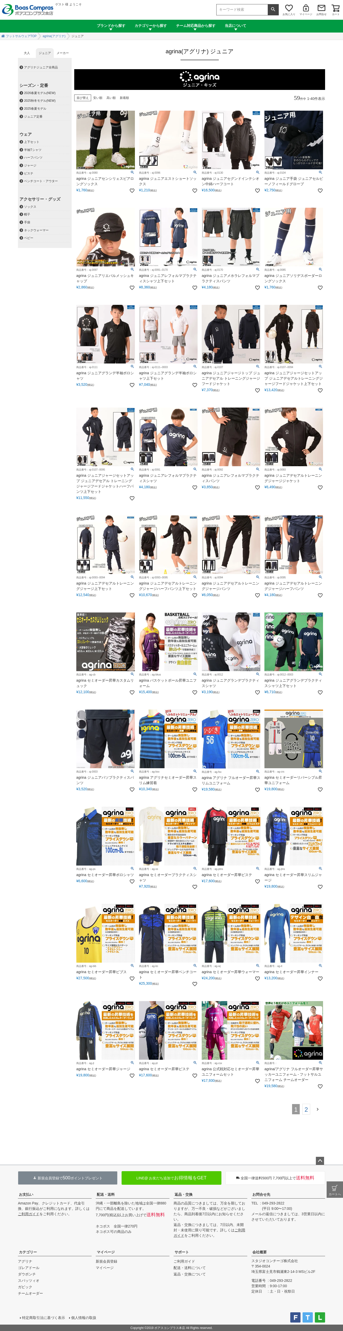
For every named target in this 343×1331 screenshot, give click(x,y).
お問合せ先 (261, 1194)
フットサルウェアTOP (21, 36)
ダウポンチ (27, 1274)
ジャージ (30, 165)
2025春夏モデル (35, 108)
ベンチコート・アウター (41, 181)
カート (336, 14)
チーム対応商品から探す (196, 26)
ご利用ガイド (28, 1214)
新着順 (124, 98)
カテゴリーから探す (151, 26)
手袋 (27, 222)
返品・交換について (190, 1274)
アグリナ (25, 1261)
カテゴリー (28, 1252)
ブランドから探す (111, 26)
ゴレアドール (28, 1268)
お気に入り (289, 14)
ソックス (30, 207)
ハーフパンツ (33, 157)
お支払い (26, 1194)
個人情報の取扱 (83, 1318)
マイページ (305, 14)
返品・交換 (183, 1194)
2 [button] (306, 1109)
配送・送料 (106, 1194)
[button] (319, 1109)
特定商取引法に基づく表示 (43, 1318)
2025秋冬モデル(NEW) (40, 100)
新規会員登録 (106, 1261)
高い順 (111, 98)
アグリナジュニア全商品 (41, 67)
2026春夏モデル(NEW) (40, 93)
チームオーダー (30, 1293)
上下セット (31, 142)
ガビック (25, 1287)
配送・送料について (190, 1268)
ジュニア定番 (33, 116)
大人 (27, 53)
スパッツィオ (28, 1280)
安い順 (97, 98)
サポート (182, 1252)
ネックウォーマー (36, 230)
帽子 (27, 214)
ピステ (28, 173)
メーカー (63, 53)
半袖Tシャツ (32, 150)
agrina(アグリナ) (53, 36)
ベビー (28, 238)
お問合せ (321, 14)
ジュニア (45, 53)
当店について (235, 26)
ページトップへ (320, 1161)
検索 (273, 9)
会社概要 (259, 1252)
